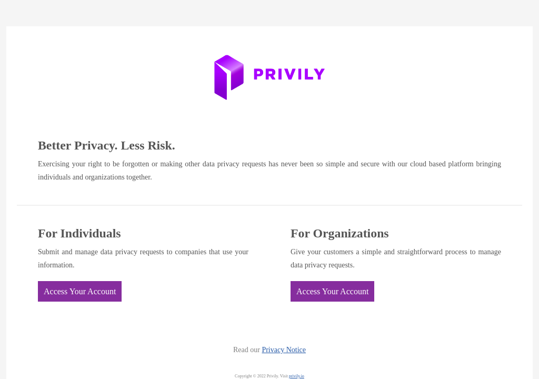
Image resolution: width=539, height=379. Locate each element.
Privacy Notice (284, 350)
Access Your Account (80, 291)
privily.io (296, 376)
